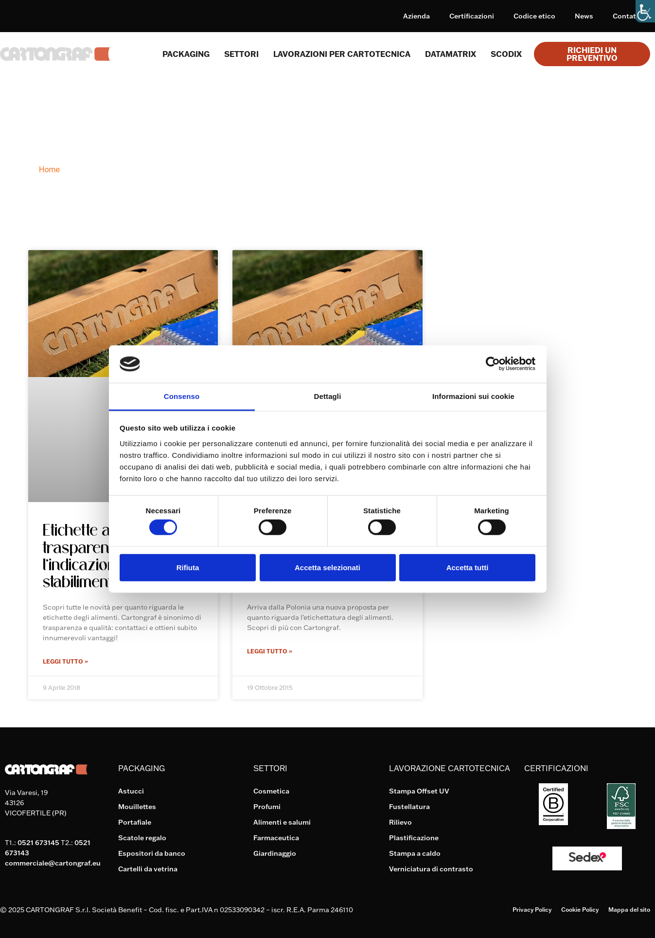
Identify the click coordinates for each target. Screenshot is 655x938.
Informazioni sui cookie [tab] (473, 396)
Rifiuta (188, 567)
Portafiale (134, 822)
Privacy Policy (532, 909)
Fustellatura (409, 806)
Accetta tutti (467, 567)
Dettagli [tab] (327, 396)
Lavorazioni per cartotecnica (341, 54)
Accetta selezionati (327, 567)
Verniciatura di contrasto (431, 869)
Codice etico (534, 16)
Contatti (626, 16)
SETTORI (241, 54)
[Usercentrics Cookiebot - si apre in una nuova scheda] (492, 364)
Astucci (131, 791)
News (584, 16)
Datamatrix (450, 54)
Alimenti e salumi (282, 822)
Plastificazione (414, 837)
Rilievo (400, 822)
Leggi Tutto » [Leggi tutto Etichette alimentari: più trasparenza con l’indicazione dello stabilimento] (65, 661)
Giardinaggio (274, 853)
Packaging (186, 54)
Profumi (267, 806)
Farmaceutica (276, 837)
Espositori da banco (151, 853)
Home (49, 169)
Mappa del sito (629, 909)
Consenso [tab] (181, 396)
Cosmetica (271, 791)
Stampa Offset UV (419, 791)
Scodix (506, 54)
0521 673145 (38, 842)
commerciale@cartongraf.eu (53, 863)
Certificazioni (471, 16)
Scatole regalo (142, 837)
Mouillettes (137, 806)
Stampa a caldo (415, 853)
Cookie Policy (580, 909)
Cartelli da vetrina (147, 869)
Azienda (416, 16)
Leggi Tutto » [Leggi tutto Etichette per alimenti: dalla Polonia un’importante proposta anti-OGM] (269, 651)
